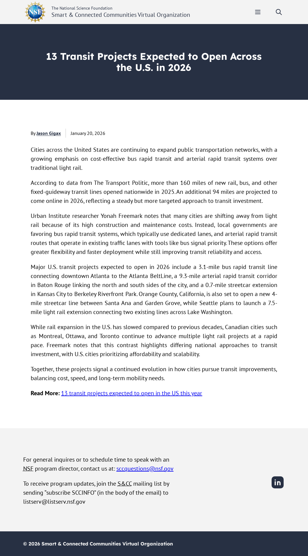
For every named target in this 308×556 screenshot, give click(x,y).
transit (77, 393)
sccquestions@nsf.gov (145, 468)
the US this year (181, 393)
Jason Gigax (48, 133)
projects (97, 393)
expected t (122, 393)
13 (65, 393)
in (158, 393)
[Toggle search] (279, 12)
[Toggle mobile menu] (258, 12)
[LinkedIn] (277, 487)
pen (149, 393)
